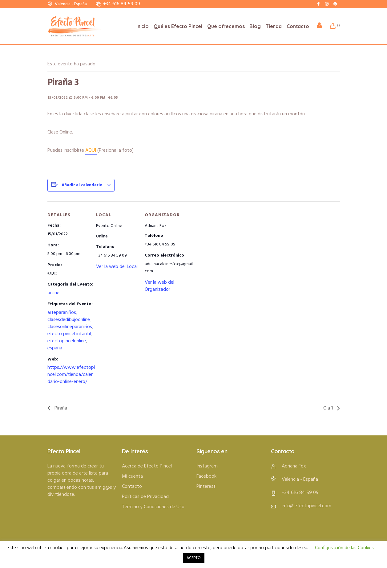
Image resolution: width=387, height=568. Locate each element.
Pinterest (206, 487)
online (53, 293)
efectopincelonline (66, 341)
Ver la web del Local (117, 267)
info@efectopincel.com (306, 506)
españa (54, 348)
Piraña (60, 408)
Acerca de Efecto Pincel (147, 466)
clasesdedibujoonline (68, 320)
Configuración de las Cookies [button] (344, 548)
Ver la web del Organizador (159, 286)
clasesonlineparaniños (69, 327)
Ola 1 (328, 408)
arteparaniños (61, 313)
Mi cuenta (132, 476)
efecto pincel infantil (69, 334)
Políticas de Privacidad (145, 497)
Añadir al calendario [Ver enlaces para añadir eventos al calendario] (82, 185)
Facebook (206, 476)
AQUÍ (91, 150)
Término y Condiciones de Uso (153, 507)
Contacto (132, 487)
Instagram (207, 466)
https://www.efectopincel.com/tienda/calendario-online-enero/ (71, 375)
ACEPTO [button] (194, 558)
